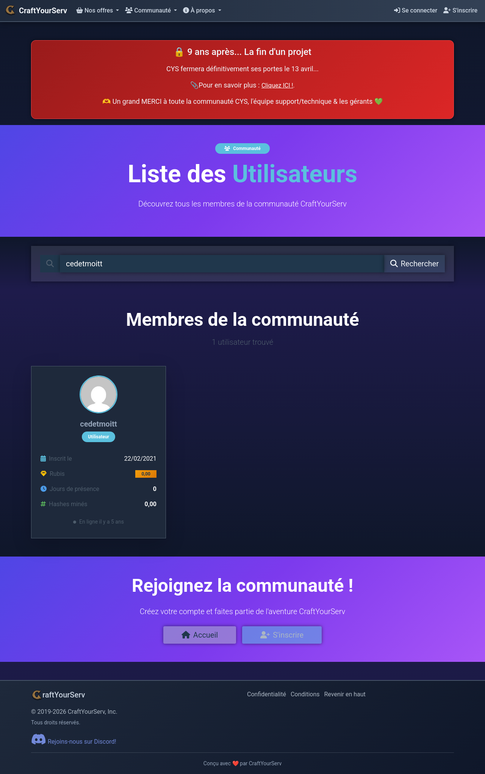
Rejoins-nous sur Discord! (73, 741)
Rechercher (414, 263)
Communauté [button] (148, 10)
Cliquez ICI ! (277, 85)
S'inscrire (460, 10)
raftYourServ (58, 694)
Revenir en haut (345, 694)
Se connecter (415, 10)
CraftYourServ (36, 10)
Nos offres (95, 10)
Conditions (305, 694)
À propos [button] (199, 10)
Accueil (199, 635)
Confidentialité (266, 694)
